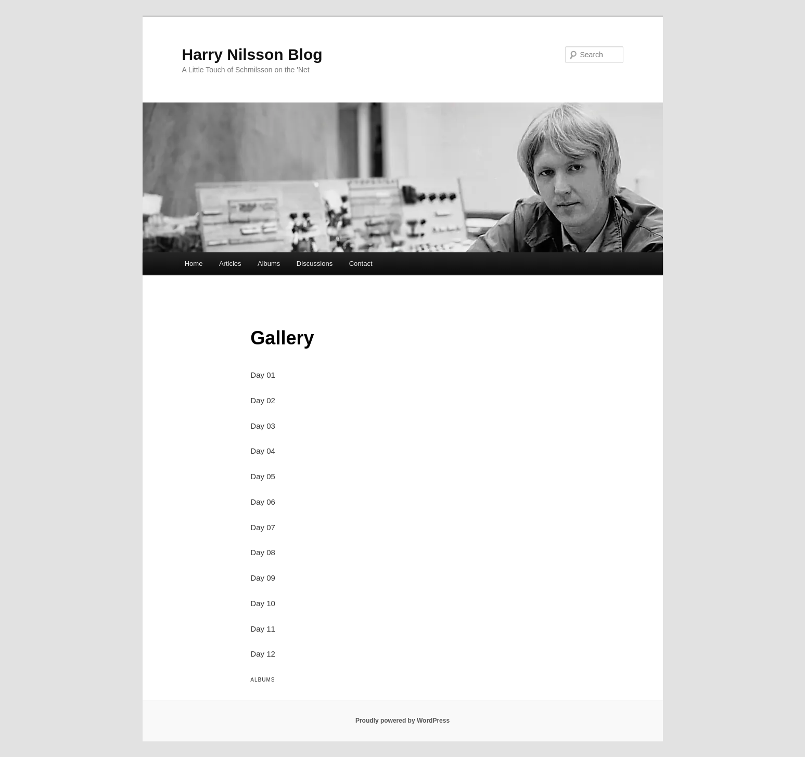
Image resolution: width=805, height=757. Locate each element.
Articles (230, 263)
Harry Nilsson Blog (252, 54)
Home (194, 263)
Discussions (315, 263)
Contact (361, 263)
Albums (269, 263)
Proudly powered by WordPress (402, 720)
